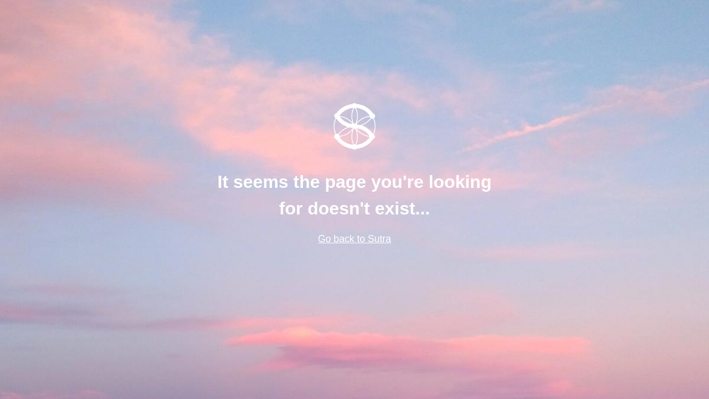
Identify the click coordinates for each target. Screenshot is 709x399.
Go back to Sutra (354, 238)
